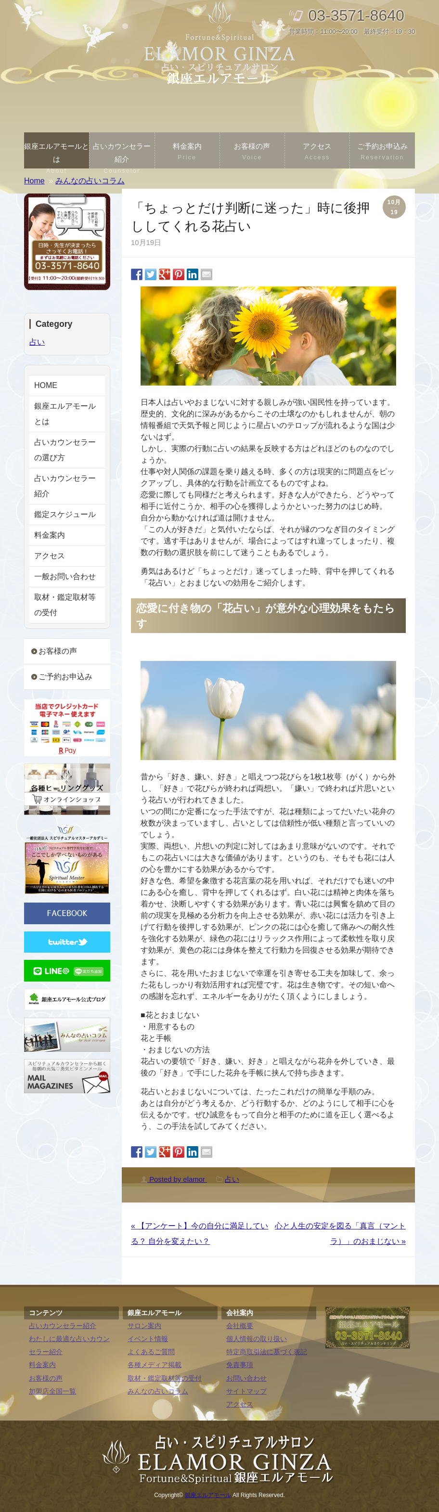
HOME (45, 385)
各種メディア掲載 (154, 1365)
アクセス (317, 152)
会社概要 (239, 1326)
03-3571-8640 (356, 15)
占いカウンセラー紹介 (122, 155)
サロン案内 (144, 1326)
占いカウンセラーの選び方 (65, 450)
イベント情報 (148, 1339)
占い (232, 1179)
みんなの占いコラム (158, 1391)
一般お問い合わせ (65, 576)
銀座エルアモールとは (56, 155)
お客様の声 (252, 152)
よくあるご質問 (151, 1352)
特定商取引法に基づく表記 (266, 1352)
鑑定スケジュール (65, 514)
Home (34, 181)
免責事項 (239, 1365)
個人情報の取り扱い (256, 1339)
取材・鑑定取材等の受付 (65, 605)
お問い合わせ (246, 1378)
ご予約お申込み (382, 152)
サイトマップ (246, 1391)
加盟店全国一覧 (52, 1391)
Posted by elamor (174, 1179)
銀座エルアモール (208, 1495)
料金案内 (187, 152)
